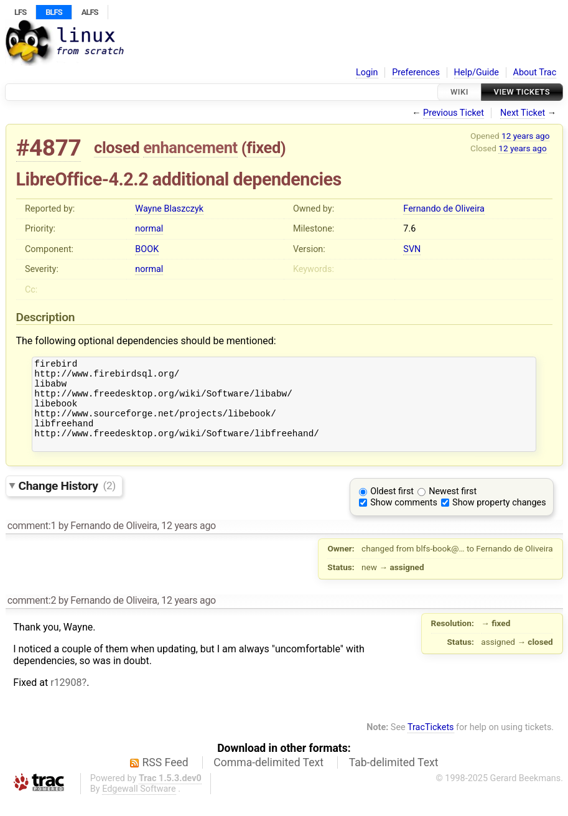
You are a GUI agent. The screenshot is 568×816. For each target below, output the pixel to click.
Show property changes (499, 519)
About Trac (535, 72)
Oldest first (392, 508)
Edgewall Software (139, 805)
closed (116, 147)
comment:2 (31, 617)
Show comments (403, 519)
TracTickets (430, 744)
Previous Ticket (453, 113)
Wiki (459, 91)
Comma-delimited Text (268, 779)
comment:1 (31, 542)
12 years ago (525, 136)
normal (149, 228)
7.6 (409, 228)
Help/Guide (476, 72)
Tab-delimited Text (394, 779)
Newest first (453, 508)
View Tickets (522, 91)
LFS (20, 12)
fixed (263, 147)
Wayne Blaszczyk (169, 209)
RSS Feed (165, 779)
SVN (412, 249)
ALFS (89, 12)
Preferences (416, 72)
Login (367, 72)
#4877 (48, 147)
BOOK (147, 249)
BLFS (53, 12)
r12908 (65, 699)
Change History (67, 502)
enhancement (190, 147)
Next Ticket (522, 113)
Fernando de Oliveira (444, 209)
